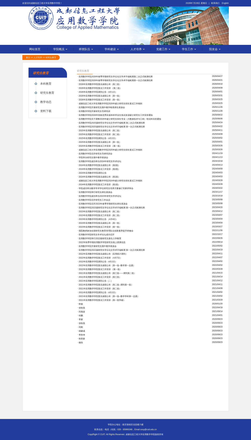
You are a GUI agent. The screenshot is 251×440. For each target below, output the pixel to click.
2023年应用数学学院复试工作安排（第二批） (100, 215)
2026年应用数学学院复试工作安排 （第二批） (100, 88)
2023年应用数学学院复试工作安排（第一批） (100, 227)
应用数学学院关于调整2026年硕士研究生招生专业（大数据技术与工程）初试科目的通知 (120, 119)
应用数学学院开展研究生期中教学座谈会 (97, 246)
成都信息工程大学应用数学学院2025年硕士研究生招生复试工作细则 (110, 150)
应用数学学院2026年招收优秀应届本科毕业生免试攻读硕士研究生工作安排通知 (116, 115)
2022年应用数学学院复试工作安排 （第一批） (100, 269)
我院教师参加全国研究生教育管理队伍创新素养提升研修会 (106, 231)
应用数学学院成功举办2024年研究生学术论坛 (100, 161)
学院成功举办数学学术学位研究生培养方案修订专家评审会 (106, 188)
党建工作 (163, 49)
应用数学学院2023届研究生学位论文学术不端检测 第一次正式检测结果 (112, 207)
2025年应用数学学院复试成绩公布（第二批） (100, 130)
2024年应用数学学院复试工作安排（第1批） (99, 184)
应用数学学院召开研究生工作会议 (94, 200)
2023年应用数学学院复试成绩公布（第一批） (100, 223)
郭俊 (81, 304)
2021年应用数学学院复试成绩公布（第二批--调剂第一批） (106, 285)
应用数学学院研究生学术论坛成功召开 (96, 234)
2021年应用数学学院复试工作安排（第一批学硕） (102, 300)
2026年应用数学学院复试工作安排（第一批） (100, 99)
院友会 (215, 49)
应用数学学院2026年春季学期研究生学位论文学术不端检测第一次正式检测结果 (116, 80)
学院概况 (60, 49)
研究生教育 (51, 57)
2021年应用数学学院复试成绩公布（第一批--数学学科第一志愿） (109, 296)
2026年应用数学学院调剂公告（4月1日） (98, 92)
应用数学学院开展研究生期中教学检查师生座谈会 (102, 107)
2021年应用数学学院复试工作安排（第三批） (100, 277)
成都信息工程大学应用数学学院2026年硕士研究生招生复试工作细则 (110, 103)
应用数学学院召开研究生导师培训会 (95, 153)
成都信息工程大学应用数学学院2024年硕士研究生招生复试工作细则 (110, 180)
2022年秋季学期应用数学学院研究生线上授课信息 (102, 242)
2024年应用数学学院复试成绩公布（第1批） (99, 177)
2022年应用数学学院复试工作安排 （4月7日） (100, 258)
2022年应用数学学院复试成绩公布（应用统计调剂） (103, 254)
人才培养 (138, 49)
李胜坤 (82, 335)
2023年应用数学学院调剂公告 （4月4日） (98, 219)
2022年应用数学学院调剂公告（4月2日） (98, 261)
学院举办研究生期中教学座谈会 (93, 157)
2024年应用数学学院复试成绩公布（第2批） (99, 165)
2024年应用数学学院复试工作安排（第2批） (99, 169)
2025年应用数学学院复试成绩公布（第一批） (100, 142)
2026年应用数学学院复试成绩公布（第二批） (100, 84)
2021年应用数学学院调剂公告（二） (96, 281)
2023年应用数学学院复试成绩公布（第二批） (100, 211)
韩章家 (82, 338)
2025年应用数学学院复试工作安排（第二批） (100, 134)
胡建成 (82, 331)
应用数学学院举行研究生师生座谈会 (95, 192)
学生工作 (189, 49)
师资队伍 (86, 49)
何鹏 (81, 315)
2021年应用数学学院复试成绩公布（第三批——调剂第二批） (107, 273)
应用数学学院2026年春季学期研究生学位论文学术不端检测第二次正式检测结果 (116, 76)
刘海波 (82, 312)
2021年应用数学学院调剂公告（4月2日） (98, 292)
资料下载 (45, 111)
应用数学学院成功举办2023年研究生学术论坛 (100, 196)
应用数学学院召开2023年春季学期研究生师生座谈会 (103, 204)
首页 (28, 57)
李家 (81, 319)
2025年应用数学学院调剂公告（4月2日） (98, 138)
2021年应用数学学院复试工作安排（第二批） (100, 288)
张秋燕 (82, 308)
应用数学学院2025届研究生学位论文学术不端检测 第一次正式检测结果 (112, 126)
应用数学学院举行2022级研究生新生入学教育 (100, 238)
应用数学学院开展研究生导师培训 (94, 111)
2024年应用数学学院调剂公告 (93, 173)
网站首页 (34, 49)
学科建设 (112, 49)
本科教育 (45, 83)
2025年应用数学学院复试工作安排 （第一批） (100, 146)
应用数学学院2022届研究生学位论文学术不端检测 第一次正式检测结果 (112, 250)
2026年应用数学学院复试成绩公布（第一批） (100, 96)
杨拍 (81, 342)
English (225, 3)
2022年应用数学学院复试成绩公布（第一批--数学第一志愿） (107, 265)
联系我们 (215, 3)
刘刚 (81, 327)
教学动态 (45, 101)
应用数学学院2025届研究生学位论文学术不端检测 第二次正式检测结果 (112, 123)
